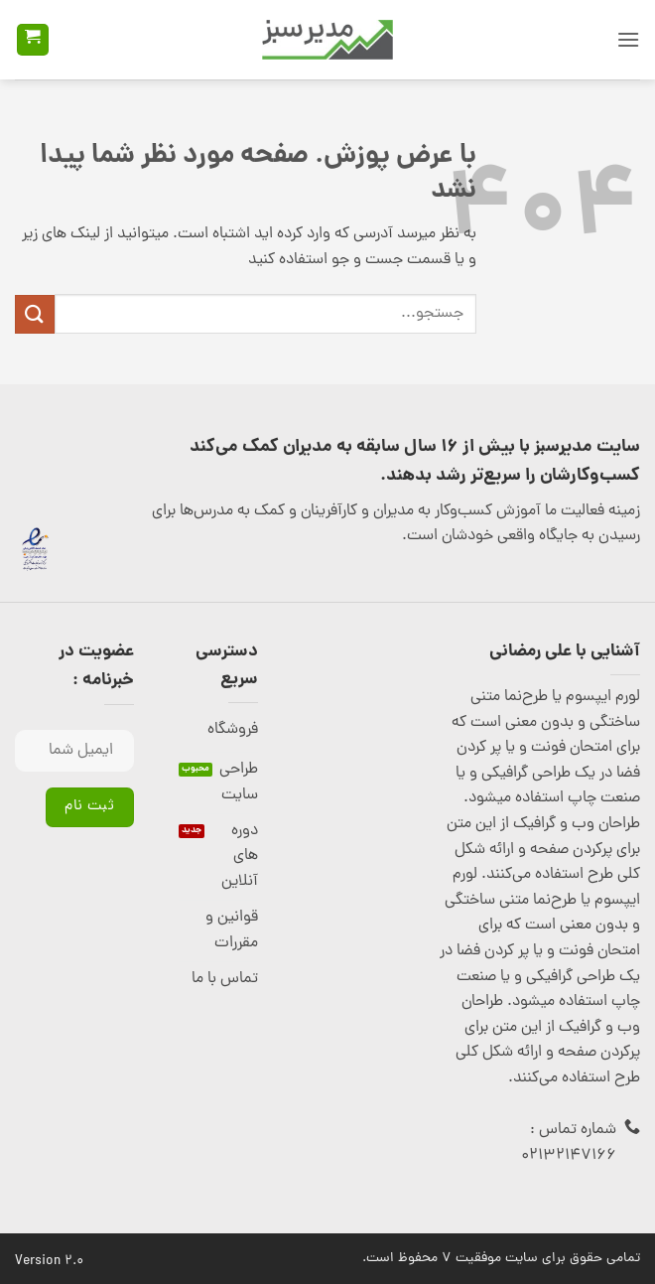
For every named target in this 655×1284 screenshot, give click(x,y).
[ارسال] (35, 314)
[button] (628, 39)
